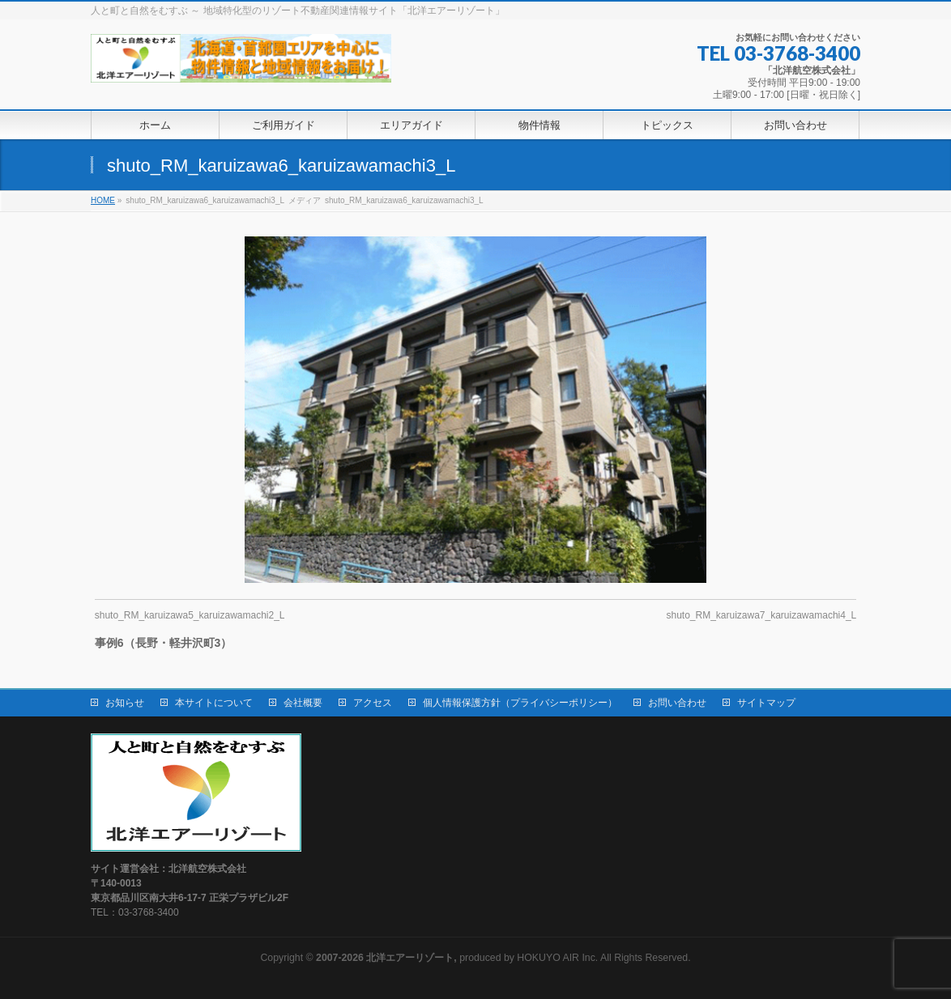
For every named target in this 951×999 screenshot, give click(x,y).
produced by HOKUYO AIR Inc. (457, 957)
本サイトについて (214, 702)
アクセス (372, 702)
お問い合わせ (677, 702)
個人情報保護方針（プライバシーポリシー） (520, 702)
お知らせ (124, 702)
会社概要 (303, 702)
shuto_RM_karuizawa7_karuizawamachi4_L (761, 615)
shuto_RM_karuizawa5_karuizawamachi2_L (190, 615)
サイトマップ (766, 702)
